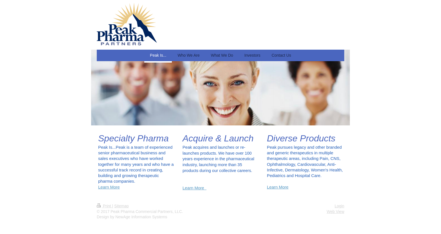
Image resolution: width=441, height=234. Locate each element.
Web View (335, 211)
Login (339, 206)
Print (104, 206)
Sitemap (121, 206)
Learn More (109, 187)
